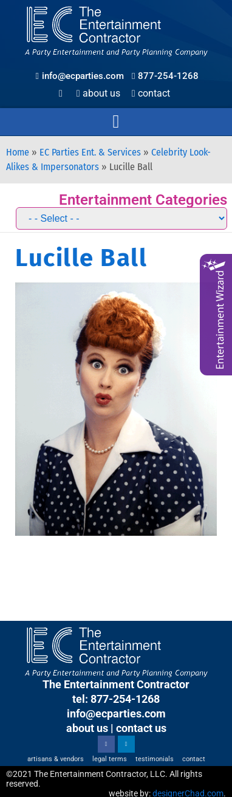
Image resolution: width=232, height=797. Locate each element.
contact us (141, 728)
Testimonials (154, 759)
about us (87, 728)
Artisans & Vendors (55, 759)
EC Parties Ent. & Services (90, 152)
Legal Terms (109, 759)
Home (17, 152)
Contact (151, 93)
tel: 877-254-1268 (116, 699)
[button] (116, 121)
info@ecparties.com (116, 713)
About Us (98, 93)
